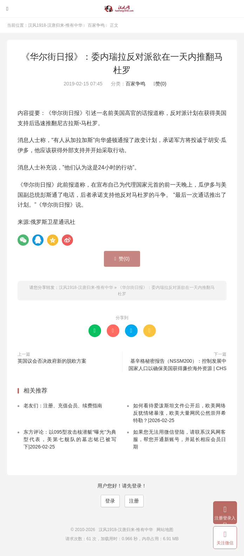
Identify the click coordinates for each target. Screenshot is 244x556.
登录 (110, 501)
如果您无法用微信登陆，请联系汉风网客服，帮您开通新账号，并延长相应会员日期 (179, 439)
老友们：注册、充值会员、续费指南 (63, 405)
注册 (134, 501)
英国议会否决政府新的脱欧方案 (52, 361)
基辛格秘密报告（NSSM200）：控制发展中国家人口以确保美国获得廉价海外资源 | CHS (177, 364)
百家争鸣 (96, 25)
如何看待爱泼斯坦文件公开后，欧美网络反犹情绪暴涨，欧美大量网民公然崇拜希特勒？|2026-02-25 (179, 413)
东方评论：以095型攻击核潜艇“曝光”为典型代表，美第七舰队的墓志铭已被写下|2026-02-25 (70, 439)
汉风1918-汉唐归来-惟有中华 (122, 9)
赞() (160, 83)
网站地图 (165, 529)
